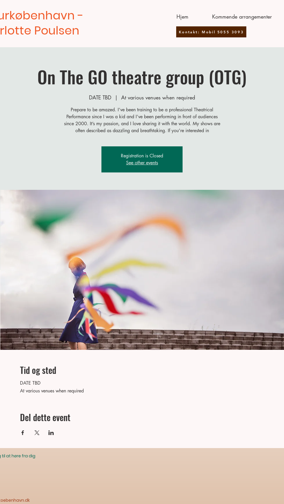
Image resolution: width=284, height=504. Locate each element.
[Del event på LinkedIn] (51, 432)
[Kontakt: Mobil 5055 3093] (211, 31)
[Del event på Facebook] (23, 432)
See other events (142, 163)
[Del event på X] (37, 432)
